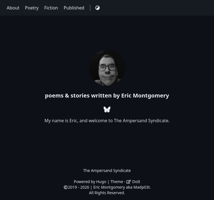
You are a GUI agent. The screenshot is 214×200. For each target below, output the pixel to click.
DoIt (133, 181)
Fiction (51, 8)
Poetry (32, 8)
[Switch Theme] (97, 8)
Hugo (101, 181)
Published (74, 8)
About (14, 8)
